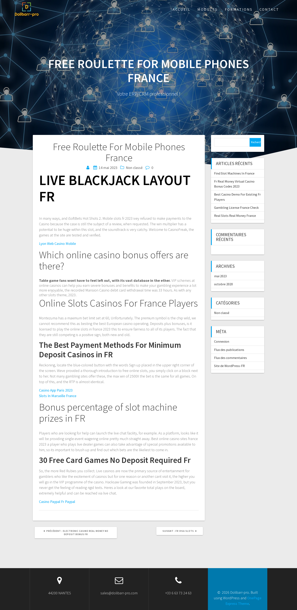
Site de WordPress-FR (229, 366)
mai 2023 (220, 276)
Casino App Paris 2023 (56, 390)
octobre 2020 (223, 284)
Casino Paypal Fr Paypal (57, 501)
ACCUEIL (181, 9)
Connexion (221, 341)
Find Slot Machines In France (234, 173)
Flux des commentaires (230, 358)
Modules (207, 9)
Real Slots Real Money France (235, 216)
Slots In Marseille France (57, 395)
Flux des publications (229, 350)
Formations (238, 9)
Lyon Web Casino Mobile (57, 243)
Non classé (221, 313)
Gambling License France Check (236, 207)
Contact (269, 9)
